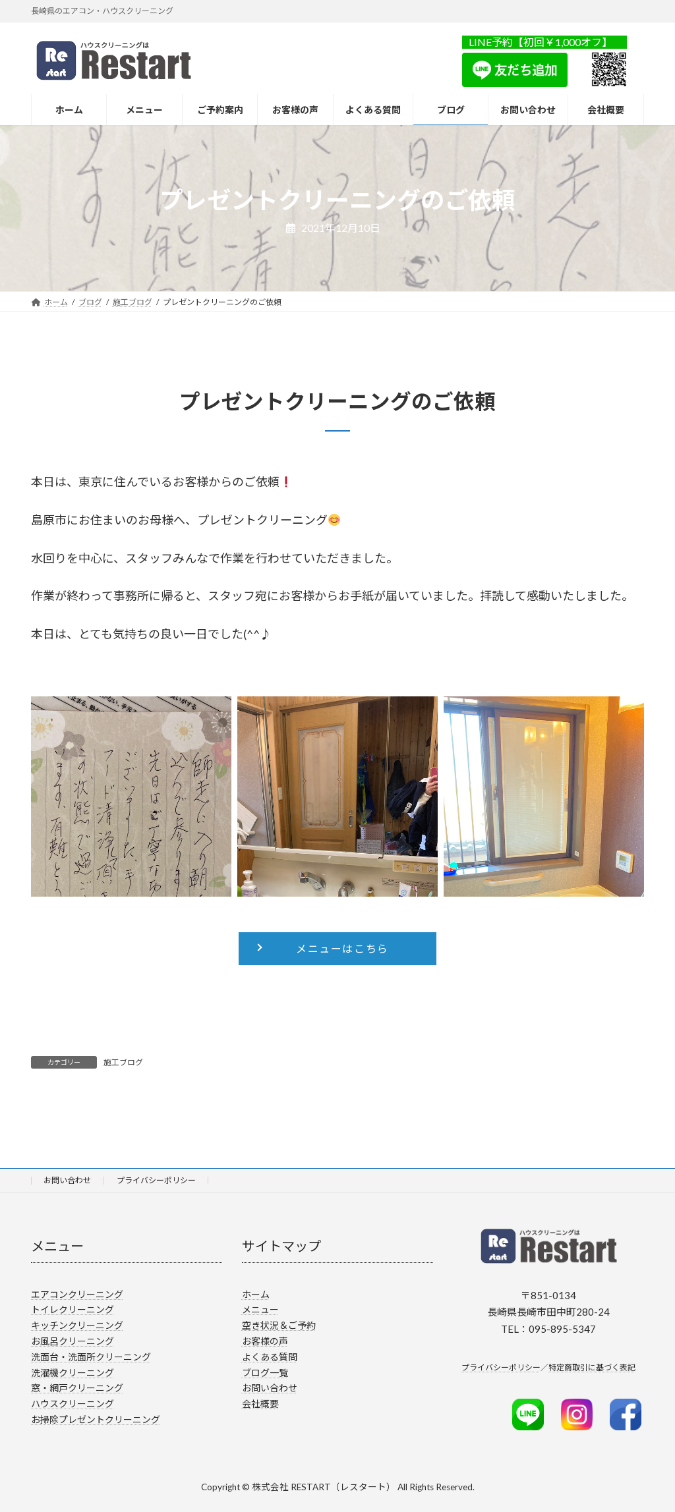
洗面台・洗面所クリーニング (91, 1356)
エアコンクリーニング (77, 1293)
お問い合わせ (67, 1180)
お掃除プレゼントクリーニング (95, 1419)
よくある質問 (269, 1356)
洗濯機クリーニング (72, 1372)
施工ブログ (123, 1062)
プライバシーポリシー (156, 1180)
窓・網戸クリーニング (77, 1387)
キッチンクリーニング (77, 1325)
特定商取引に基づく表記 (591, 1367)
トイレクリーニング (72, 1309)
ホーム (256, 1293)
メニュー (260, 1309)
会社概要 (260, 1403)
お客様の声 (265, 1341)
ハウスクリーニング (72, 1403)
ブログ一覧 (265, 1372)
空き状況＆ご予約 (279, 1325)
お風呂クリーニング (72, 1341)
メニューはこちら (342, 948)
